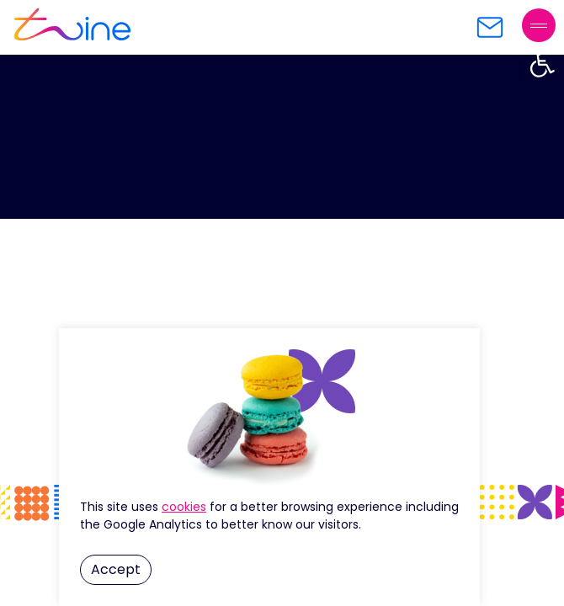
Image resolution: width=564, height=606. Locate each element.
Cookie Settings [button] (184, 507)
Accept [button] (116, 569)
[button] (542, 64)
